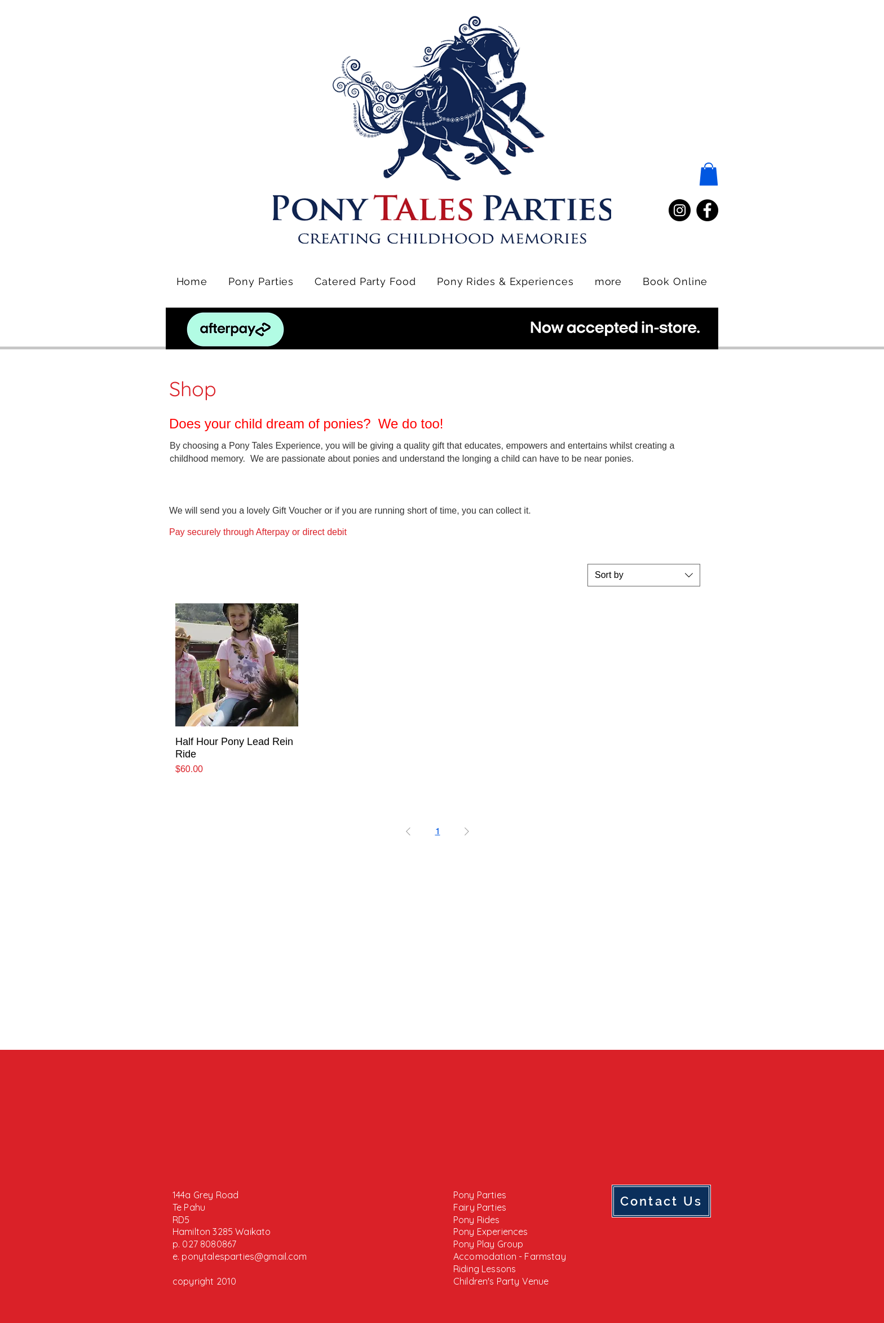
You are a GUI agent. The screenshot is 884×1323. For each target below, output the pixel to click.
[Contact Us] (661, 1201)
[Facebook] (707, 210)
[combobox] (643, 575)
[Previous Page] (408, 831)
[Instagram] (680, 210)
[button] (708, 174)
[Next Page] (467, 831)
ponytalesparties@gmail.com (244, 1256)
